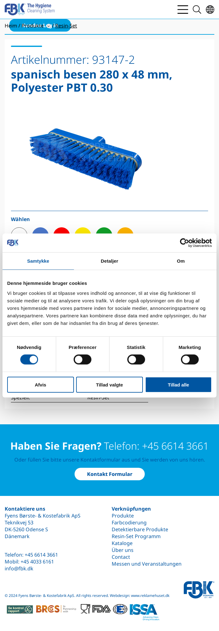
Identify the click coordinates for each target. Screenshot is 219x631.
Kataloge (122, 543)
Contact (121, 556)
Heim (11, 25)
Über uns (123, 550)
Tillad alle (178, 384)
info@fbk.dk (19, 568)
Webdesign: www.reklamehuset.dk (139, 595)
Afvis (40, 384)
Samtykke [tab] (38, 261)
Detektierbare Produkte (140, 529)
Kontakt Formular (109, 474)
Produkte (123, 515)
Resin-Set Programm (136, 536)
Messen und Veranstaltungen (147, 563)
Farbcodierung (129, 522)
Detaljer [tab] (109, 261)
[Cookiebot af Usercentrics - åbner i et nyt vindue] (184, 243)
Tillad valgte (109, 384)
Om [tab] (181, 261)
